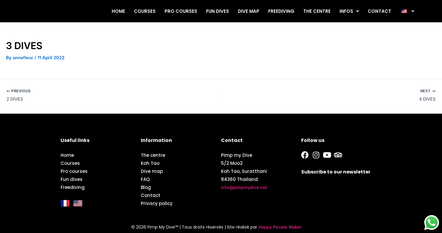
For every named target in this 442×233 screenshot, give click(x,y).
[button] (407, 11)
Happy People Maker (280, 227)
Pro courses (181, 11)
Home (118, 11)
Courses (145, 11)
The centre (317, 11)
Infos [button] (349, 11)
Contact (379, 11)
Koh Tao (150, 163)
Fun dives (217, 11)
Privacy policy (157, 203)
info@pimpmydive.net (244, 187)
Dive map (248, 11)
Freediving (281, 11)
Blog (146, 187)
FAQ (145, 179)
